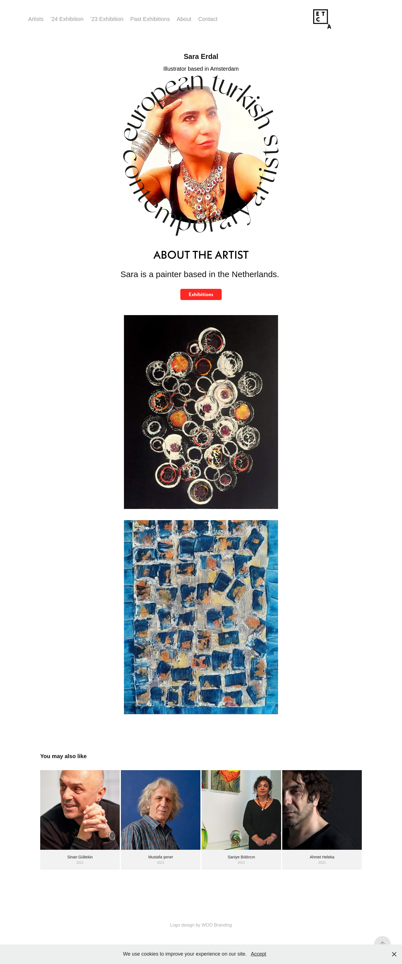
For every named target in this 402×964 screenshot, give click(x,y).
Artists (36, 19)
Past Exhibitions (150, 19)
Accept (258, 954)
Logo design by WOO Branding (201, 925)
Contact (207, 19)
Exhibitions (201, 294)
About (184, 19)
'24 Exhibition (67, 19)
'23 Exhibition (106, 19)
